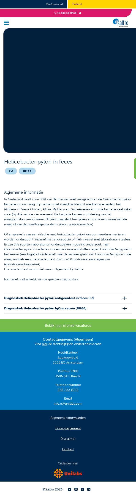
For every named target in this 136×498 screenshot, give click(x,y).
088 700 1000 (68, 390)
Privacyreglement (68, 428)
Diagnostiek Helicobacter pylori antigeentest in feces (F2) (49, 298)
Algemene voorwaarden (68, 418)
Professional (54, 4)
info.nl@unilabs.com (68, 404)
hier (58, 325)
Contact (68, 449)
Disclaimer (68, 439)
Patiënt (77, 4)
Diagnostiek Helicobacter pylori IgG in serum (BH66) (45, 308)
